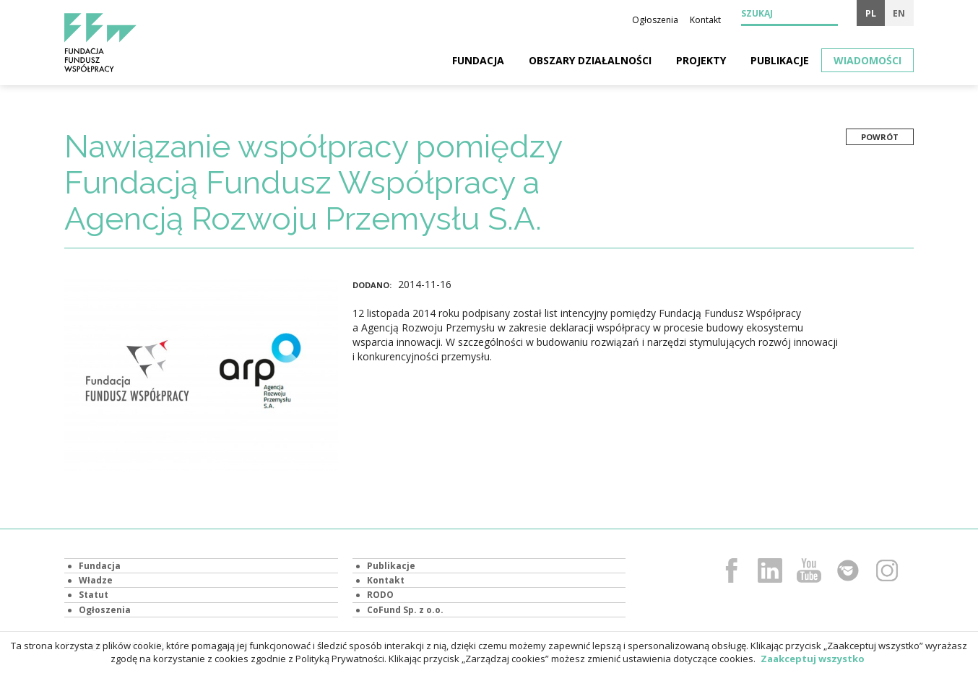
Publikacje (779, 60)
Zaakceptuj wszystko (813, 658)
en (899, 13)
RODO (380, 595)
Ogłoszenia (655, 20)
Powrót (880, 136)
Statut (93, 595)
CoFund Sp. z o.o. (405, 610)
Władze (96, 580)
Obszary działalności (590, 60)
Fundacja (478, 60)
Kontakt (705, 20)
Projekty (701, 60)
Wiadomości (867, 60)
